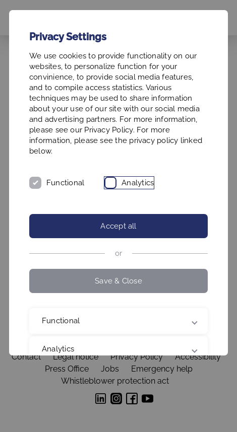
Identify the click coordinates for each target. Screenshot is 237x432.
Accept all (118, 226)
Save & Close (118, 280)
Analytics (138, 182)
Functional (65, 182)
